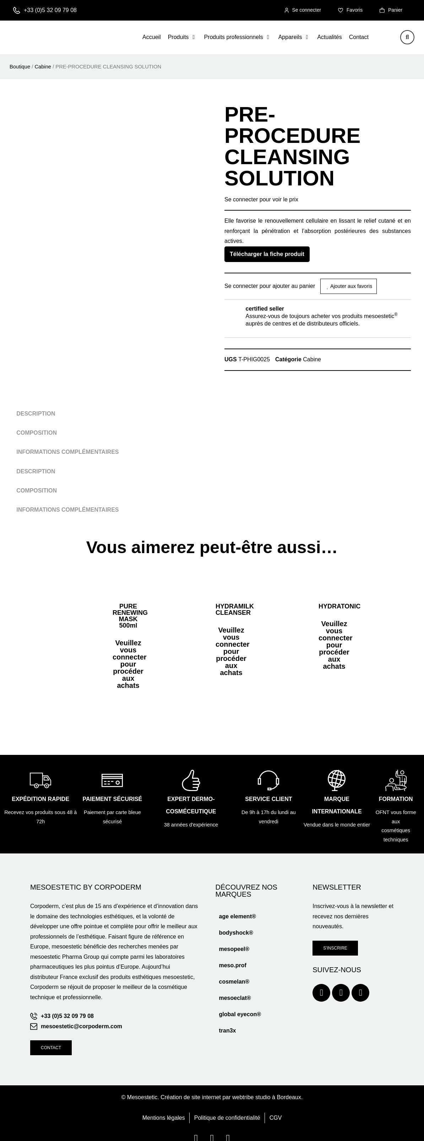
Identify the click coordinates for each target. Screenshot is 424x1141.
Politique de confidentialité (227, 1108)
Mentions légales (163, 1108)
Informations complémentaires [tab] (67, 452)
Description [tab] (35, 414)
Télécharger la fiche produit (267, 254)
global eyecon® (240, 1005)
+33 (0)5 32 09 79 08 (50, 10)
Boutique (20, 67)
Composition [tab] (36, 433)
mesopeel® (234, 939)
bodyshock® (236, 923)
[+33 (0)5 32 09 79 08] (16, 10)
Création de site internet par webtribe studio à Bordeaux (231, 1087)
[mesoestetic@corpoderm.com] (33, 1016)
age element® (237, 907)
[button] (182, 37)
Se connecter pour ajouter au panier (269, 286)
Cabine (42, 67)
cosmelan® (234, 972)
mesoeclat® (235, 988)
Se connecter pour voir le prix (261, 200)
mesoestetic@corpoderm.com (81, 1016)
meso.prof (232, 956)
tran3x (227, 1021)
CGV (276, 1108)
